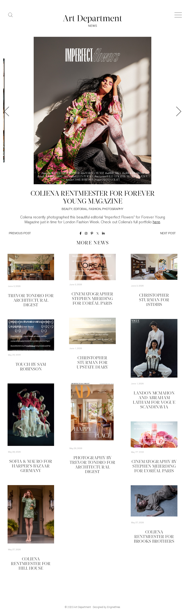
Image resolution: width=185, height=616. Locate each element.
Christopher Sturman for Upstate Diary (92, 363)
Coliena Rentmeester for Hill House (31, 564)
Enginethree (113, 607)
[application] (92, 267)
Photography (112, 209)
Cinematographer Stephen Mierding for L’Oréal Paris (92, 299)
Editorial (80, 209)
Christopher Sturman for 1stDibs (154, 300)
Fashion (95, 209)
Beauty (67, 209)
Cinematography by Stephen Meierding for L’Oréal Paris (154, 466)
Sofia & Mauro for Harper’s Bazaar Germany (30, 466)
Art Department (82, 607)
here (156, 222)
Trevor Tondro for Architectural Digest (31, 300)
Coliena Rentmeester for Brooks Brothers (154, 537)
